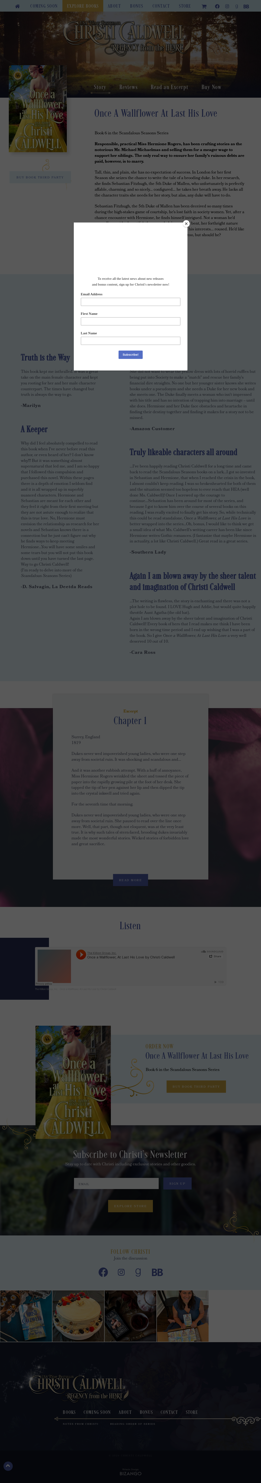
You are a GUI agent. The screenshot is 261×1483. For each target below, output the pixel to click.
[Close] (186, 223)
